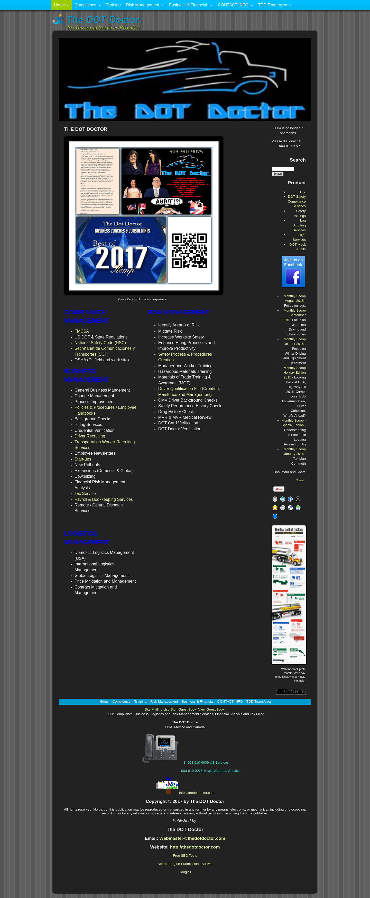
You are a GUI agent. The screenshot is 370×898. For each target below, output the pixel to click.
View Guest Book (211, 709)
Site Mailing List (157, 709)
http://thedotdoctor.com (195, 847)
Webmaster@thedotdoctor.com (192, 838)
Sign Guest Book (183, 709)
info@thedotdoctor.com (196, 793)
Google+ (185, 872)
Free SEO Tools (185, 855)
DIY (303, 192)
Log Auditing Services (299, 225)
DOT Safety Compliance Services (297, 201)
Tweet (300, 480)
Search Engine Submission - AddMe (185, 864)
